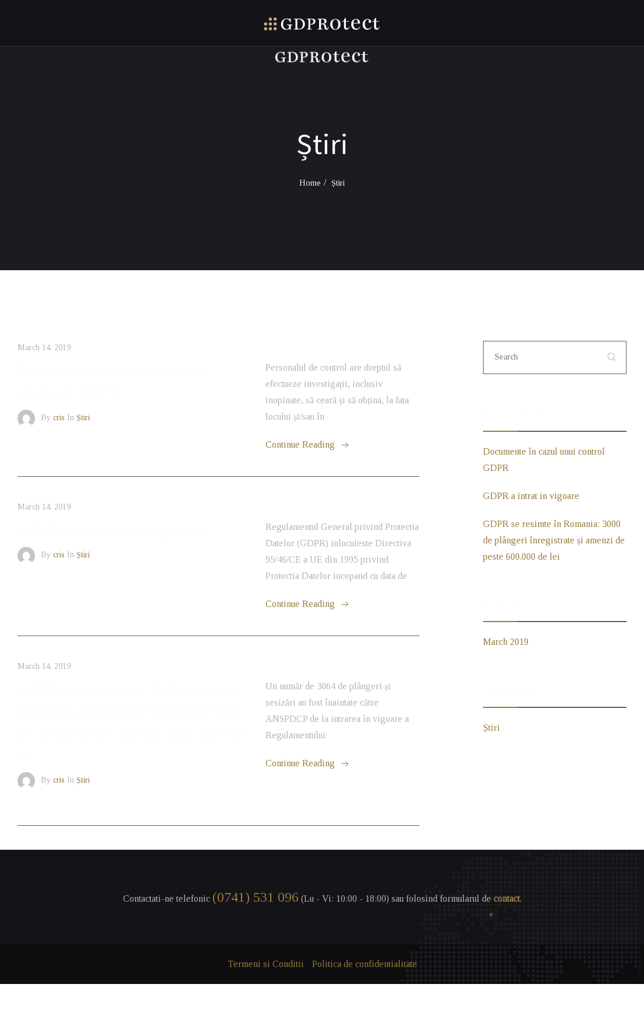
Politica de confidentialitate (364, 964)
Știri (83, 417)
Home (310, 183)
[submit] (611, 357)
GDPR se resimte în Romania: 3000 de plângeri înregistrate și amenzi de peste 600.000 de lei (134, 722)
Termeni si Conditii (266, 964)
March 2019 (505, 642)
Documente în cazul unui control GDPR (114, 382)
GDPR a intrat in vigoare (111, 530)
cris (59, 417)
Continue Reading (308, 445)
